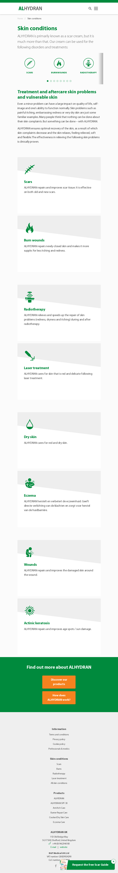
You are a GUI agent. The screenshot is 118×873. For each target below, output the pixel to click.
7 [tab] (67, 81)
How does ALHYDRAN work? (58, 698)
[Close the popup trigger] (113, 861)
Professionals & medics (59, 749)
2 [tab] (51, 81)
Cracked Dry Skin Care (59, 817)
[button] (89, 8)
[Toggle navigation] (96, 8)
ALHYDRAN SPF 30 (59, 803)
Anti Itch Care (59, 808)
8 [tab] (70, 81)
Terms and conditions (59, 735)
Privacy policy (59, 739)
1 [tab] (47, 81)
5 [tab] (61, 81)
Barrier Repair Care (59, 813)
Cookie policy (59, 744)
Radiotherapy (59, 774)
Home (20, 18)
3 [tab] (54, 81)
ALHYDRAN (59, 798)
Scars (59, 764)
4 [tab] (57, 81)
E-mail (53, 847)
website (63, 847)
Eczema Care (59, 822)
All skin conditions (59, 783)
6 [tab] (64, 81)
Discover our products (59, 682)
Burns (59, 769)
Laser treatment (59, 778)
